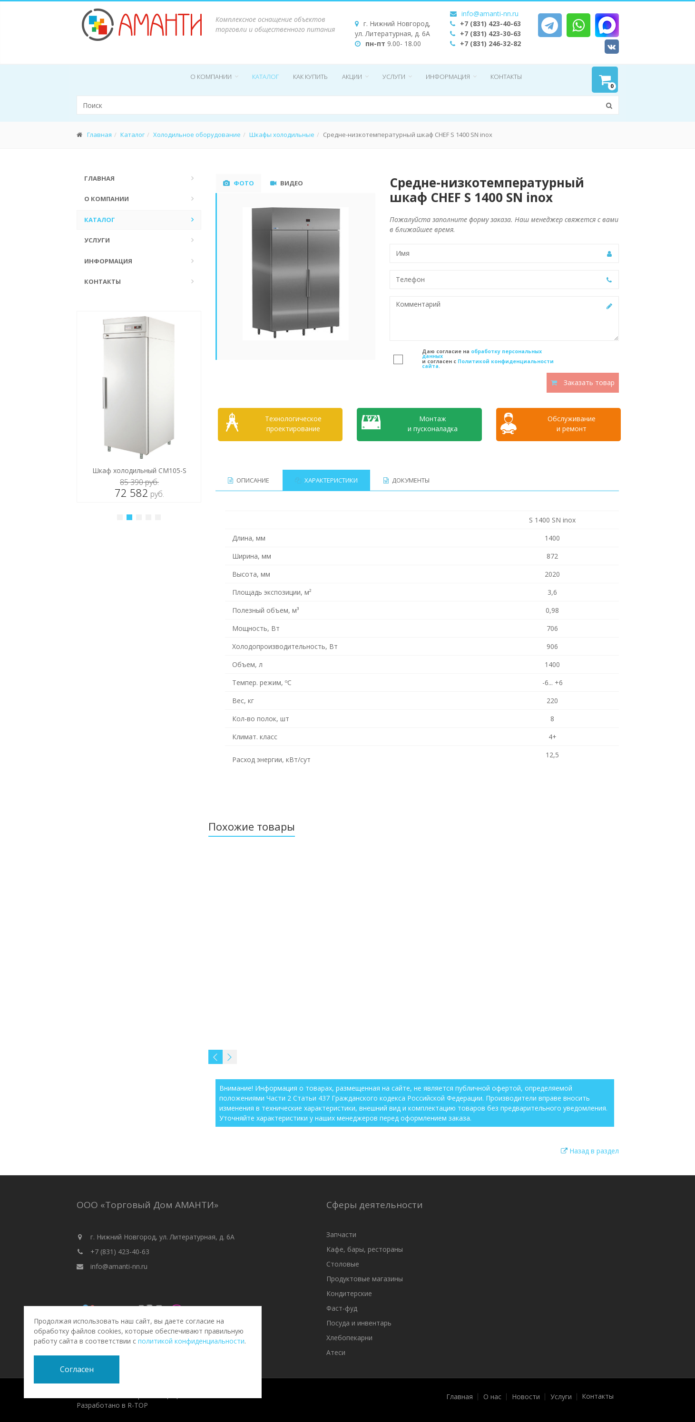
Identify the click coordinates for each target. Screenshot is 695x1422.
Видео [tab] (286, 183)
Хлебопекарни (349, 1337)
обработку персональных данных (482, 354)
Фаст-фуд (341, 1308)
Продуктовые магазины (364, 1278)
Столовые (342, 1263)
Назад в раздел (590, 1150)
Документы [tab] (406, 480)
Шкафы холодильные (281, 134)
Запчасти (341, 1234)
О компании (211, 76)
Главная (99, 134)
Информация (448, 76)
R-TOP (137, 1405)
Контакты (506, 76)
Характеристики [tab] (326, 480)
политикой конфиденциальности (191, 1340)
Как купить (310, 76)
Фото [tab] (238, 183)
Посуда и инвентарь (359, 1322)
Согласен (77, 1369)
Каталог (265, 76)
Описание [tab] (248, 480)
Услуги (393, 76)
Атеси (335, 1352)
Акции (352, 76)
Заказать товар (583, 382)
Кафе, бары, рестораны (364, 1249)
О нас (492, 1397)
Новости (526, 1397)
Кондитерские (349, 1293)
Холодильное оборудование (197, 134)
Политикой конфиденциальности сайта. (488, 364)
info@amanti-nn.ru (490, 13)
